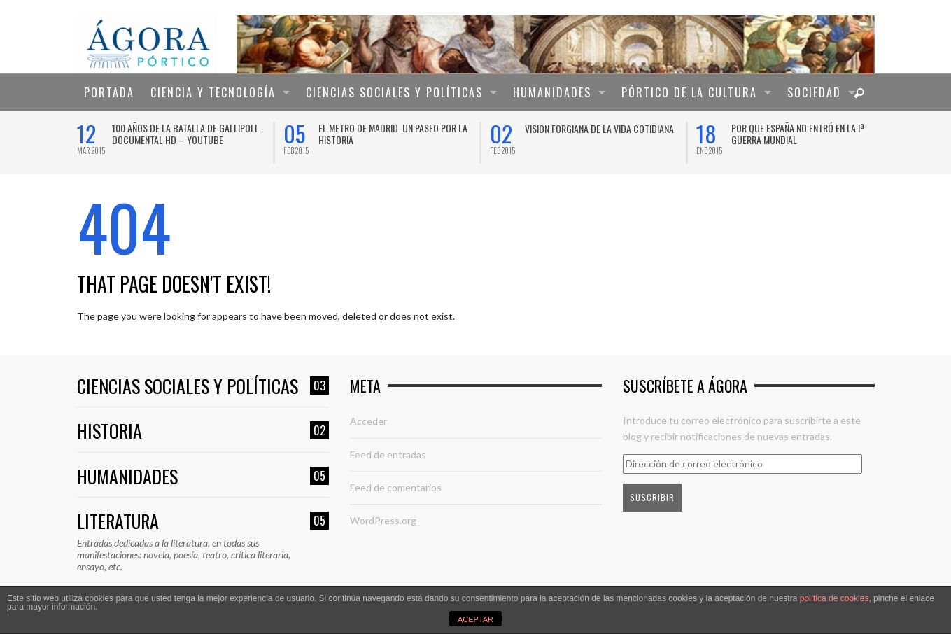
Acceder (368, 421)
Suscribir (652, 497)
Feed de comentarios (396, 487)
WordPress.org (383, 520)
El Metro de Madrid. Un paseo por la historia (392, 134)
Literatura (203, 522)
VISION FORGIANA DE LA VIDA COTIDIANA (599, 128)
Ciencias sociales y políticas (203, 386)
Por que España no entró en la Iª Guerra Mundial (797, 134)
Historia (203, 431)
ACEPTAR (475, 619)
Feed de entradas (388, 454)
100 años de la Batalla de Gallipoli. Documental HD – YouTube (185, 134)
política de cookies (834, 598)
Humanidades (203, 477)
